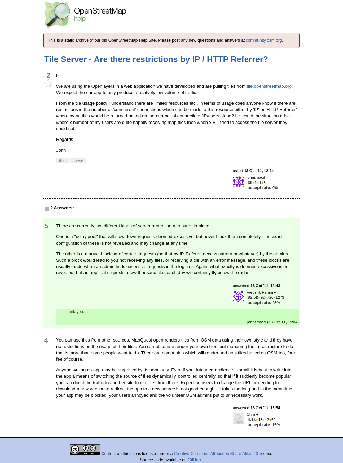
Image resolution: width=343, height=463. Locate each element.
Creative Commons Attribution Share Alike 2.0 (216, 453)
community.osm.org (264, 40)
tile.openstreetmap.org (269, 86)
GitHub (195, 459)
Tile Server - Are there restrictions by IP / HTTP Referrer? (156, 59)
